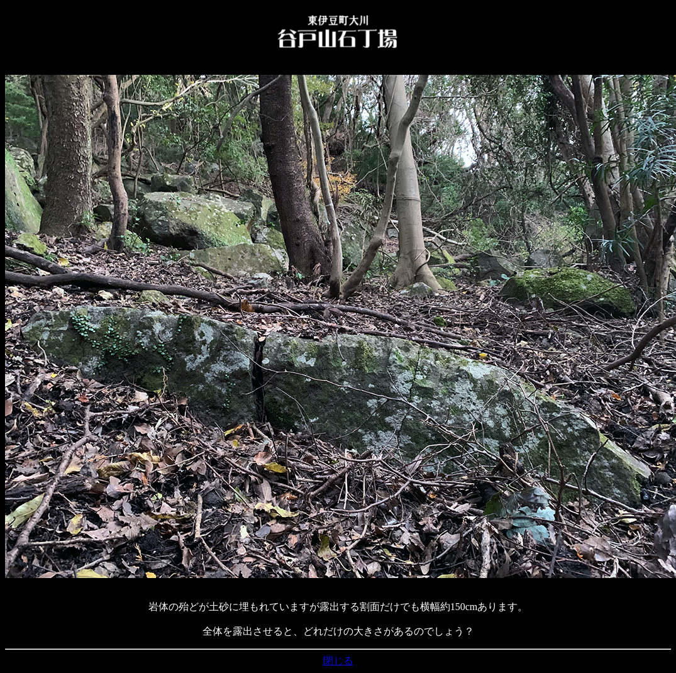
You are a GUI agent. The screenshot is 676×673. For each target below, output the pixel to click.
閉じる (338, 660)
